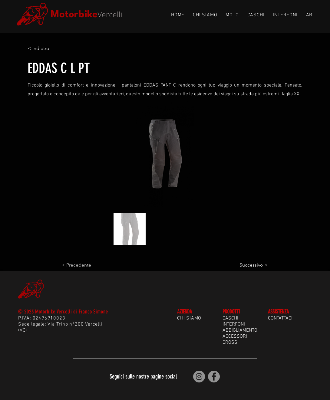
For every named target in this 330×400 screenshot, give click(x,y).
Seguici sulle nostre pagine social (143, 376)
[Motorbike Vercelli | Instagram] (199, 376)
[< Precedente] (82, 265)
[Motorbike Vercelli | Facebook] (214, 376)
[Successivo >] (252, 265)
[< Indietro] (48, 48)
